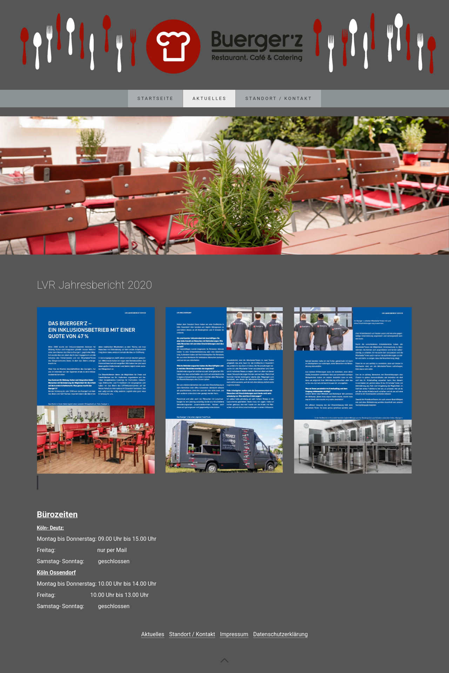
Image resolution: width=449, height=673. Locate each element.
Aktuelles (210, 98)
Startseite (156, 98)
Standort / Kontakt (279, 98)
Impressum (234, 634)
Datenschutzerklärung (280, 634)
